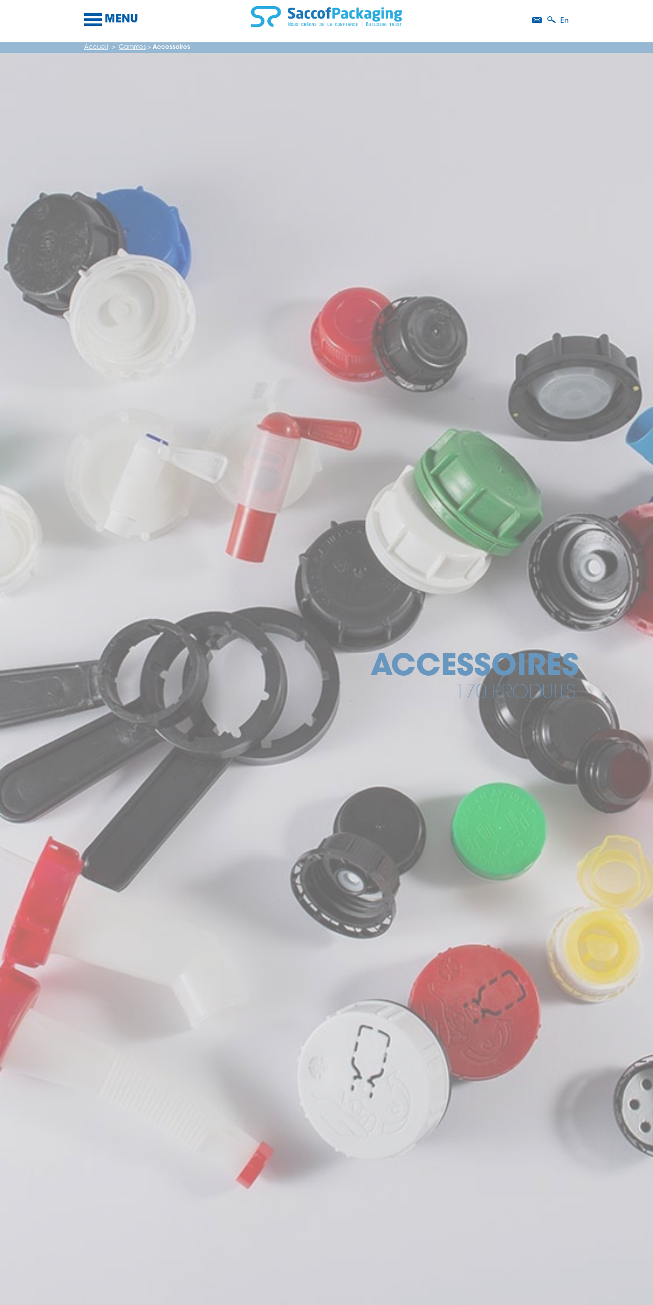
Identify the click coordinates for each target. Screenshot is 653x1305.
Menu (111, 19)
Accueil (96, 47)
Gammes (132, 47)
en (564, 21)
